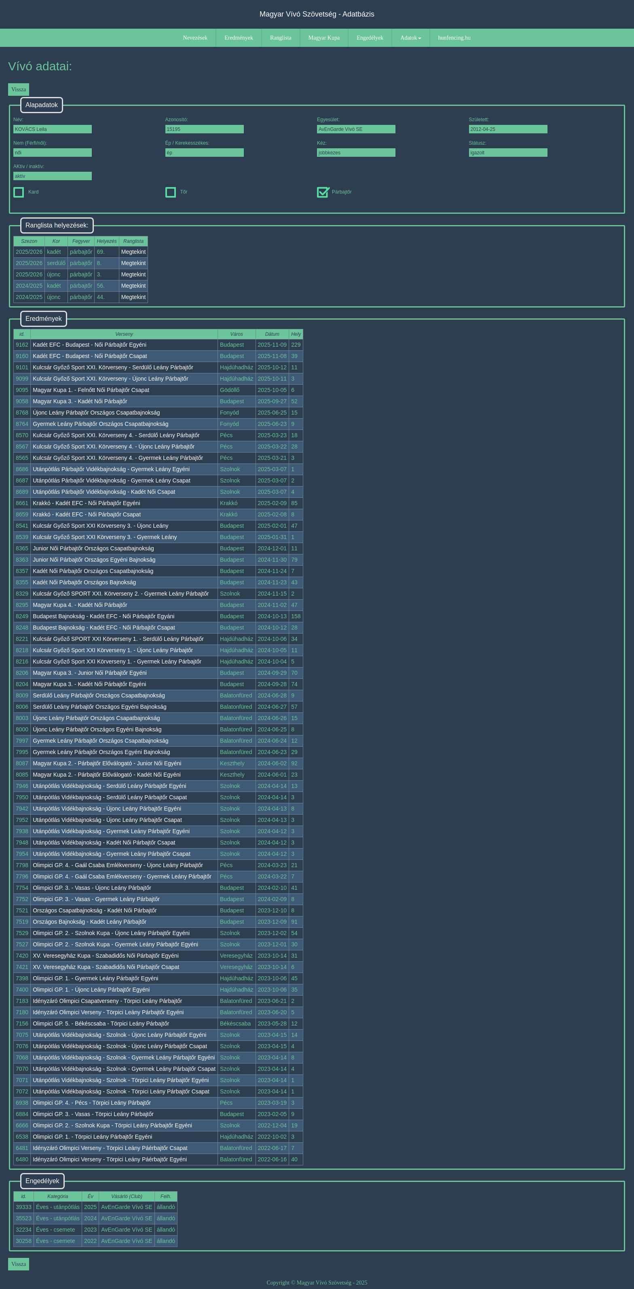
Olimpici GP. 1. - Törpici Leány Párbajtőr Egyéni (92, 1136)
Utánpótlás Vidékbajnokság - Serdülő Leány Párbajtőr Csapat (110, 797)
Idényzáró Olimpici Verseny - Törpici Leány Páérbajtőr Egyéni (110, 1159)
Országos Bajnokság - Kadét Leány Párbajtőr (89, 921)
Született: (508, 125)
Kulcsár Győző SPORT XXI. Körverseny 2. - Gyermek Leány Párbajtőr (121, 593)
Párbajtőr (334, 192)
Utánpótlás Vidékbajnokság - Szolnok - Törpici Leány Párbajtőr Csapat (121, 1091)
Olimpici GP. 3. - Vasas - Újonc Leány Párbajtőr (92, 888)
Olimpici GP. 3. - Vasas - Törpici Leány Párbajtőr (93, 1114)
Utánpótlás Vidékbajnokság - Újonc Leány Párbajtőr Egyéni (107, 808)
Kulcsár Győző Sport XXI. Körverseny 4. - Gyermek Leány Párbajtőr (118, 458)
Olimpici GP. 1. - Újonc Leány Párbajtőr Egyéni (91, 989)
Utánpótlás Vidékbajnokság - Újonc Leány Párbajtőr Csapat (107, 820)
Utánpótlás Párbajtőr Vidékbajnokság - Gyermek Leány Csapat (111, 480)
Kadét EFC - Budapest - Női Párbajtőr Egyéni (89, 344)
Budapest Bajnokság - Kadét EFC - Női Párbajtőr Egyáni (103, 616)
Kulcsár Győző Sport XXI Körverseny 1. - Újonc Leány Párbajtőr (113, 650)
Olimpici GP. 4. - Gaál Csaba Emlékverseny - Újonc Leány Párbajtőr (118, 865)
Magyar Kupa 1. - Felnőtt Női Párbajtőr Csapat (91, 390)
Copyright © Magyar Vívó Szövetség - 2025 (316, 1283)
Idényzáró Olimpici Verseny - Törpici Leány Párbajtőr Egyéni (108, 1012)
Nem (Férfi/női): (52, 148)
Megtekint (133, 252)
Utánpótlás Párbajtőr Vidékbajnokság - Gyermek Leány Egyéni (111, 469)
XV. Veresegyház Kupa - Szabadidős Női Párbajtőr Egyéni (106, 955)
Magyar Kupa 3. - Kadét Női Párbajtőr (80, 401)
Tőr (176, 192)
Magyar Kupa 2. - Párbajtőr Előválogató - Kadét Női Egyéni (107, 774)
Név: (52, 125)
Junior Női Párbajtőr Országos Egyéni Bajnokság (94, 559)
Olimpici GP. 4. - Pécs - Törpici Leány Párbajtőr (92, 1102)
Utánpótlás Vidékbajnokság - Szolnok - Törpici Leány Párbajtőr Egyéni (121, 1080)
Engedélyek (370, 38)
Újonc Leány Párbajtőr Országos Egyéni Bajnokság (97, 729)
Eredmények (238, 38)
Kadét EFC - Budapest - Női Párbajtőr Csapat (90, 356)
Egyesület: (356, 125)
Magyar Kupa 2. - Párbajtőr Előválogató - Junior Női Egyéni (107, 763)
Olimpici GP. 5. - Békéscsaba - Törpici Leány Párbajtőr (101, 1023)
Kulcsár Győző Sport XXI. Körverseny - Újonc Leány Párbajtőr (110, 378)
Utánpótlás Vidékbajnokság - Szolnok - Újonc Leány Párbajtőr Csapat (120, 1046)
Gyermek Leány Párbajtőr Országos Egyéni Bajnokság (101, 752)
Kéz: (356, 148)
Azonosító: (204, 125)
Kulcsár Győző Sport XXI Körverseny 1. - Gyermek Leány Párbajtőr (117, 661)
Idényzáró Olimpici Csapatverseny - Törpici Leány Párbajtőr (107, 1001)
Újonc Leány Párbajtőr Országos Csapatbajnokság (96, 412)
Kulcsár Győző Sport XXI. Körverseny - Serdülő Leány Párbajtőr (113, 367)
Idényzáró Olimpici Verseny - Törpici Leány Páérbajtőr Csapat (110, 1148)
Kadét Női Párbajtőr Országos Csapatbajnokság (93, 571)
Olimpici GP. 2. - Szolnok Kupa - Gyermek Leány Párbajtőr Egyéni (115, 944)
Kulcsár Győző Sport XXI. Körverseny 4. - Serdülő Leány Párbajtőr (116, 435)
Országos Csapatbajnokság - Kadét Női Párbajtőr (95, 910)
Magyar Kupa (324, 38)
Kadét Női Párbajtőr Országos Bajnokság (84, 582)
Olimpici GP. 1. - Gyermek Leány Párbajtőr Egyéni (95, 978)
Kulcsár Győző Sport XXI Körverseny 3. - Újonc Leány (100, 525)
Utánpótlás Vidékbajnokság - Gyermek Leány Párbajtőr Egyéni (111, 831)
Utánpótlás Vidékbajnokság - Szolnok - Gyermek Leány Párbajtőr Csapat (124, 1069)
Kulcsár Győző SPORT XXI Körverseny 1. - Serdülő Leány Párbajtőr (118, 639)
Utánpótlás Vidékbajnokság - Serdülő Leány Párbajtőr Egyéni (109, 786)
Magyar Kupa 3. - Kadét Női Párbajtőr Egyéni (89, 684)
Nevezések (195, 38)
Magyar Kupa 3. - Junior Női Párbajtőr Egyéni (90, 673)
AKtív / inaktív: (52, 172)
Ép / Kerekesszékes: (204, 148)
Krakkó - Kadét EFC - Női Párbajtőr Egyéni (86, 503)
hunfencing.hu (454, 38)
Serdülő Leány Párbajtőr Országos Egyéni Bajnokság (100, 706)
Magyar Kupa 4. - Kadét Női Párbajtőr (80, 605)
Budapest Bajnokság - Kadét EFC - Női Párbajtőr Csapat (104, 627)
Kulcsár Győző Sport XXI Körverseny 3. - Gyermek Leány (105, 537)
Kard (25, 192)
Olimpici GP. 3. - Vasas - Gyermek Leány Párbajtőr (96, 899)
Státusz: (508, 148)
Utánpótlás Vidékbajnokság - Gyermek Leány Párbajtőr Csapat (111, 854)
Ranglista (281, 38)
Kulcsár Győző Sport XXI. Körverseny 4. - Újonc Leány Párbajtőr (113, 446)
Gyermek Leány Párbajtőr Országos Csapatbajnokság (100, 424)
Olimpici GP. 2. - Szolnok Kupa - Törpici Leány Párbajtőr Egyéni (112, 1125)
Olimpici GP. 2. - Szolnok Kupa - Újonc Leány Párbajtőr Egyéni (111, 933)
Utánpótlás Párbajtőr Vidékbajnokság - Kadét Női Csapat (104, 492)
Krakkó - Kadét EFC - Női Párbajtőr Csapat (87, 514)
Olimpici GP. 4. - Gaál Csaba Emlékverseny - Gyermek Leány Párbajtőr (122, 876)
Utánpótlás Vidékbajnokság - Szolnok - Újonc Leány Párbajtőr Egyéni (119, 1035)
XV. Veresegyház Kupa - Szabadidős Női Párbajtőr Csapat (106, 967)
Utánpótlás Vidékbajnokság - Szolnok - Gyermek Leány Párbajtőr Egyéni (124, 1057)
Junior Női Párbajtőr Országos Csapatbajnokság (93, 548)
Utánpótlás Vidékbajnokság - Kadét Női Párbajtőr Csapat (104, 842)
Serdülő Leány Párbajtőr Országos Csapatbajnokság (99, 695)
